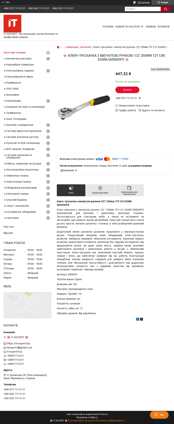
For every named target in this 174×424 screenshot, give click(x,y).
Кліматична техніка (17, 175)
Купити (127, 89)
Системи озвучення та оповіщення (19, 156)
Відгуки (8, 233)
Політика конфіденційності (110, 420)
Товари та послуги (127, 26)
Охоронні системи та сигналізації (25, 106)
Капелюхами (13, 100)
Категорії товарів (15, 52)
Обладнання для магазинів (21, 187)
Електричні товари (17, 193)
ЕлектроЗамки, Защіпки (20, 70)
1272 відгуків (143, 2)
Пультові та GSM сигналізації (23, 143)
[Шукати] (165, 9)
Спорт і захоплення (17, 205)
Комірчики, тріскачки (78, 47)
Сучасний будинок (16, 199)
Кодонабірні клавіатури (20, 64)
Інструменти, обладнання (21, 211)
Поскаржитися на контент (82, 420)
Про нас (9, 226)
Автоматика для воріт (19, 58)
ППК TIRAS (12, 88)
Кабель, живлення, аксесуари (23, 163)
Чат (159, 414)
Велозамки (12, 94)
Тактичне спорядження (19, 124)
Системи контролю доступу (22, 137)
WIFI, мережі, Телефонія (20, 149)
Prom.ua (104, 414)
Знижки (151, 26)
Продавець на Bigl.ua (87, 417)
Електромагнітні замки (19, 76)
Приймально (13, 82)
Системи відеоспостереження (23, 131)
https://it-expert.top (18, 343)
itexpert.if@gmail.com (19, 347)
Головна (107, 26)
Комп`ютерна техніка (18, 181)
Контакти (163, 26)
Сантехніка (12, 217)
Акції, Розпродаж (16, 118)
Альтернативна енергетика (22, 169)
